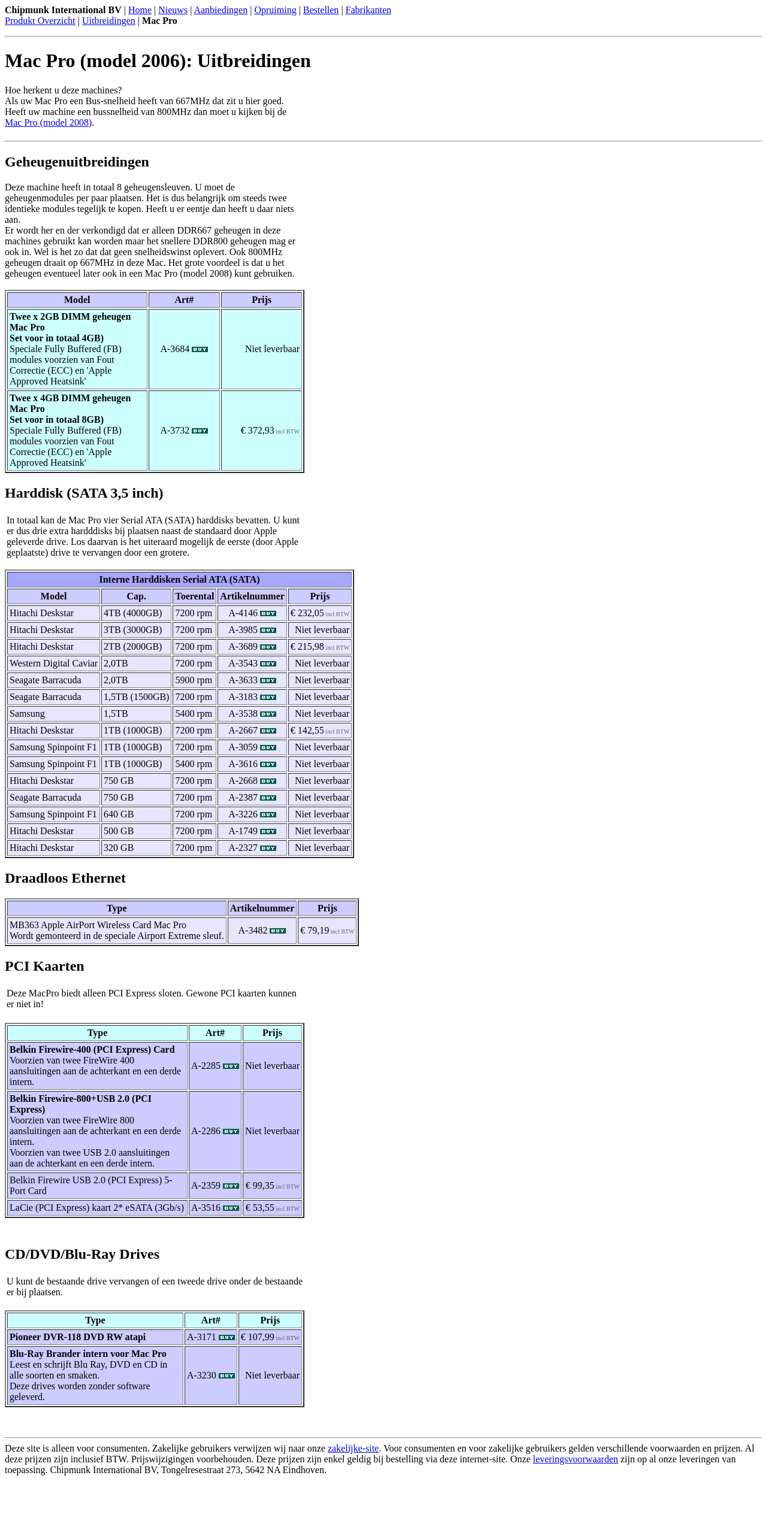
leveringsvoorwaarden (575, 1459)
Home (140, 10)
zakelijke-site (353, 1448)
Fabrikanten (368, 10)
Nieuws (173, 10)
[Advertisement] (145, 1504)
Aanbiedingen (220, 10)
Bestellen (321, 10)
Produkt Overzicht (40, 21)
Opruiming (275, 10)
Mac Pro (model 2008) (48, 122)
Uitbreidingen (108, 21)
